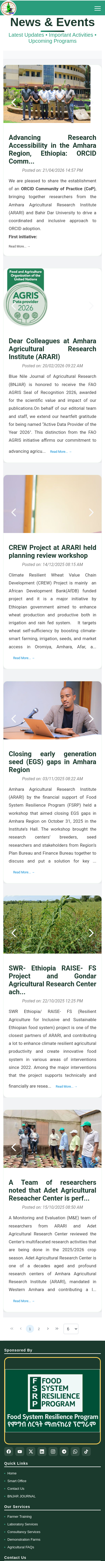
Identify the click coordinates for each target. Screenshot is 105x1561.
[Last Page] (57, 1329)
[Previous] (14, 102)
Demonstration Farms (23, 1539)
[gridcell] (52, 160)
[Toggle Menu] (97, 8)
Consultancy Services (23, 1532)
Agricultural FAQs (20, 1547)
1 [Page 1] (30, 1329)
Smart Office (16, 1481)
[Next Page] (48, 1329)
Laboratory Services (22, 1524)
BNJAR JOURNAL (21, 1496)
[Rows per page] (71, 1329)
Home (12, 1473)
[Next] (91, 102)
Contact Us (15, 1489)
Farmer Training (19, 1517)
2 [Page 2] (39, 1329)
